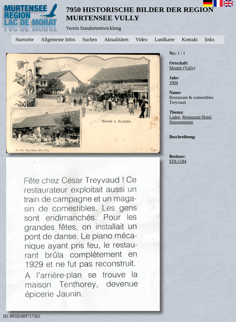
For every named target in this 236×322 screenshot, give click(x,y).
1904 (173, 82)
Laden (174, 117)
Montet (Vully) (182, 68)
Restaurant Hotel (196, 117)
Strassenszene (181, 122)
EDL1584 (177, 161)
